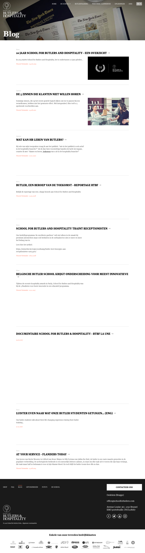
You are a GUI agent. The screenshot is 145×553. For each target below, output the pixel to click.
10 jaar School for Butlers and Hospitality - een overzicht (63, 53)
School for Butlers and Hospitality (14, 9)
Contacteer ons (124, 487)
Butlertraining (81, 4)
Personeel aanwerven (101, 4)
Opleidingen (120, 4)
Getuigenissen (32, 487)
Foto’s (44, 487)
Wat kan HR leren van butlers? (41, 139)
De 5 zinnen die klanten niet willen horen (50, 94)
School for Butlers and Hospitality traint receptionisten (63, 228)
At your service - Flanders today (43, 454)
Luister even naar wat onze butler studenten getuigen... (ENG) (66, 413)
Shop (5, 487)
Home (54, 4)
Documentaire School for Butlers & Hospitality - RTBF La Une (65, 333)
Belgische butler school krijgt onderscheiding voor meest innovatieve (72, 275)
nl (138, 4)
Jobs (130, 4)
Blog (20, 487)
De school (64, 4)
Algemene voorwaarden (29, 523)
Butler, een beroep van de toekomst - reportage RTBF (59, 185)
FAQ (12, 487)
